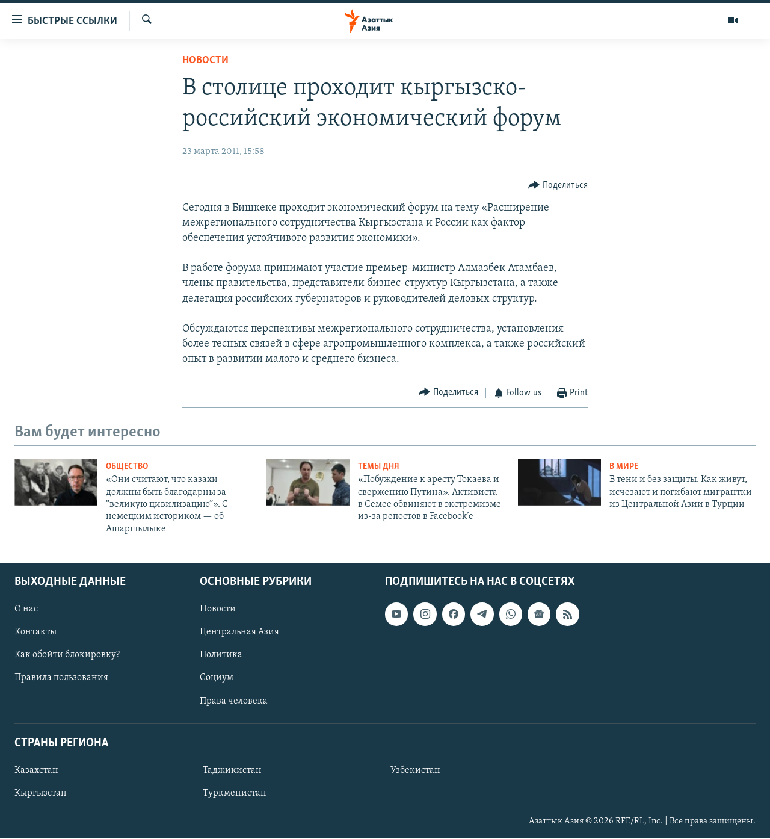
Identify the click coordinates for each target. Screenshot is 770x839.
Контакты (35, 632)
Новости (205, 60)
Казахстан (36, 770)
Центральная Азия (239, 632)
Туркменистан (234, 793)
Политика (221, 655)
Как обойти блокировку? (67, 655)
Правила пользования (61, 678)
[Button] (558, 185)
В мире (623, 466)
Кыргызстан (40, 793)
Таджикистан (232, 770)
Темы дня (378, 466)
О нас (26, 610)
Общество (127, 466)
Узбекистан (415, 770)
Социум (216, 678)
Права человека (234, 701)
